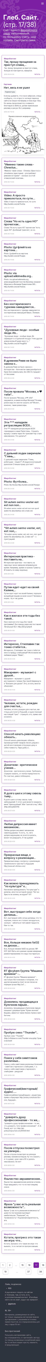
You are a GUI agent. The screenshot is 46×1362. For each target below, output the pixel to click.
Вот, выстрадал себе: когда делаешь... (22, 913)
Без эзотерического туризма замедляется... (19, 305)
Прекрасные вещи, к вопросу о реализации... (20, 856)
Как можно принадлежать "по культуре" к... (21, 885)
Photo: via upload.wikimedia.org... (18, 275)
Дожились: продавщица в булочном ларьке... (21, 1003)
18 (43, 1265)
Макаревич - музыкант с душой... (20, 674)
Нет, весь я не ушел (17, 87)
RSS (9, 1288)
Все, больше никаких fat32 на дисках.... (21, 944)
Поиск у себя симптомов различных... (20, 1059)
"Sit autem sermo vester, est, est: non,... (22, 530)
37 (28, 1271)
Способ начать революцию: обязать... (22, 736)
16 (29, 1265)
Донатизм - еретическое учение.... (20, 766)
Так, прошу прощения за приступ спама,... (20, 63)
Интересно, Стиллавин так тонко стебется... (21, 646)
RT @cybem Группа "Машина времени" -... (23, 972)
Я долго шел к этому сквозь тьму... (22, 795)
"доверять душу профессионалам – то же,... (22, 1119)
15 (22, 1265)
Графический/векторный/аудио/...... (21, 1090)
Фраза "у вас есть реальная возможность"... (22, 1206)
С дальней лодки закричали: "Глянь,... (22, 455)
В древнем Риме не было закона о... (20, 362)
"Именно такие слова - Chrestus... (19, 166)
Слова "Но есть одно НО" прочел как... (21, 223)
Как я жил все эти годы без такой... (22, 617)
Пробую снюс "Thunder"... (21, 1032)
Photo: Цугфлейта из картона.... (17, 249)
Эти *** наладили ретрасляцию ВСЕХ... (18, 424)
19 (5, 1271)
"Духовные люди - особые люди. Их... (21, 331)
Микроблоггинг (10, 59)
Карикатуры (10, 92)
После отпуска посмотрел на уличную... (21, 1150)
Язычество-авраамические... (23, 1178)
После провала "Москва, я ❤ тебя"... (23, 393)
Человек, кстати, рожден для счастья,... (20, 705)
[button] (42, 3)
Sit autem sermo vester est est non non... (21, 504)
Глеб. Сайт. (20, 17)
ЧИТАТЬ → (38, 74)
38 (40, 1271)
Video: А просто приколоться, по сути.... (19, 197)
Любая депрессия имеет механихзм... (20, 826)
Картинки (8, 84)
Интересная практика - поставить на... (19, 558)
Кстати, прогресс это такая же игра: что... (22, 1239)
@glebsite (12, 1304)
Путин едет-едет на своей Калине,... (21, 589)
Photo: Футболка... (16, 481)
